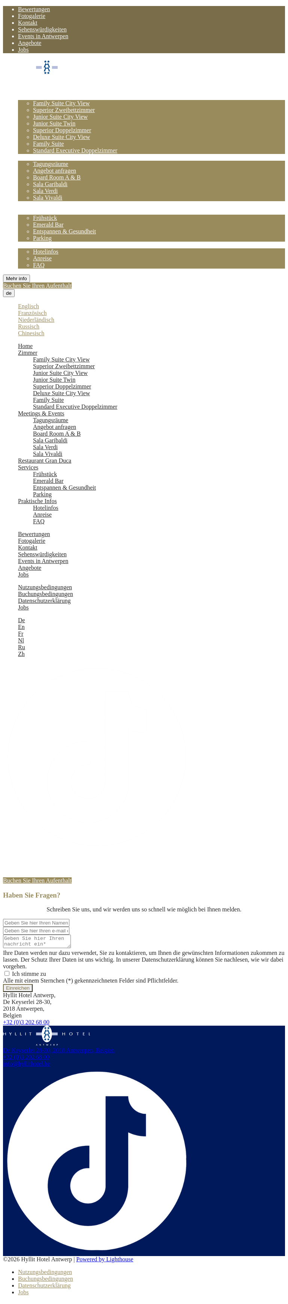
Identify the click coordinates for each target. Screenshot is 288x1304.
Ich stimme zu (25, 976)
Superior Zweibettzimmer (64, 110)
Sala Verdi (45, 191)
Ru (21, 647)
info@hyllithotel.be (26, 1066)
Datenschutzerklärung (44, 600)
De (21, 620)
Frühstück (45, 218)
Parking (42, 238)
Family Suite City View (61, 103)
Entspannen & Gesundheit (64, 231)
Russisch (28, 326)
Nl (21, 640)
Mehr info (16, 278)
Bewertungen (34, 9)
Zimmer (28, 96)
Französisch (32, 313)
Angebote (29, 43)
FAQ (39, 265)
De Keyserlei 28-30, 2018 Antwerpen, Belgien (58, 1052)
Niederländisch (36, 320)
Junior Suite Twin (54, 123)
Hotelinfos (45, 251)
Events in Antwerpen (43, 36)
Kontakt (28, 22)
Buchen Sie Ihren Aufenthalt (37, 285)
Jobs (23, 49)
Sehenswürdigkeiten (42, 29)
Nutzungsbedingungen (45, 587)
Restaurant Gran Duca (44, 204)
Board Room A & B (57, 177)
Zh (21, 654)
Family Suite (48, 143)
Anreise (42, 258)
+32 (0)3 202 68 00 (26, 1024)
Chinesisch (31, 333)
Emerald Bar (48, 224)
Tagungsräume (50, 164)
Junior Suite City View (60, 117)
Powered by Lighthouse (104, 1261)
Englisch (28, 306)
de (9, 293)
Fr (20, 633)
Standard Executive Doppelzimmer (75, 150)
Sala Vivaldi (47, 197)
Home (25, 90)
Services (28, 211)
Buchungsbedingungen (45, 594)
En (21, 627)
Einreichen (18, 990)
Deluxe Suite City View (61, 137)
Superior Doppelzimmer (62, 130)
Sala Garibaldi (50, 184)
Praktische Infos (37, 245)
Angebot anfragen (54, 170)
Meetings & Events (41, 157)
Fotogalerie (31, 16)
